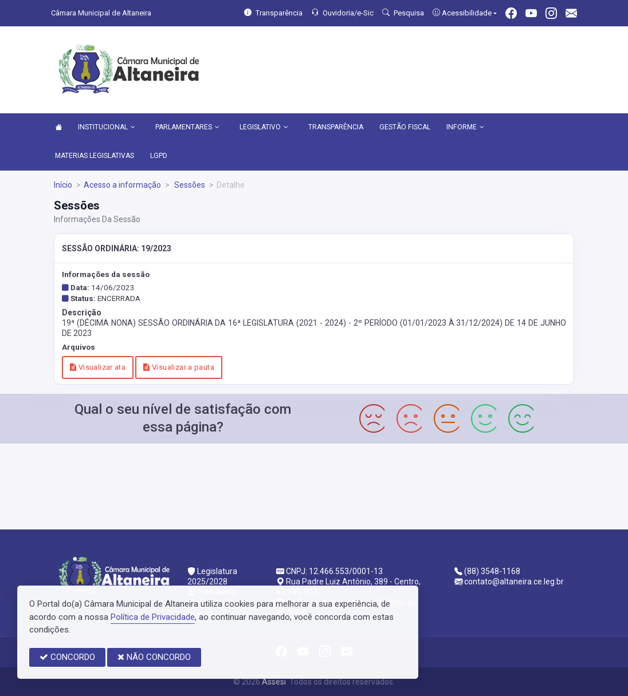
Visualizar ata (97, 367)
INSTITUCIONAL (106, 127)
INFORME (465, 127)
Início (63, 184)
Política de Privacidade (153, 617)
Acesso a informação (122, 184)
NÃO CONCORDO (154, 657)
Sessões (188, 184)
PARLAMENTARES (187, 127)
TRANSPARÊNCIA (335, 127)
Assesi (274, 681)
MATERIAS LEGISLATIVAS (94, 156)
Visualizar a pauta (178, 367)
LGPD (158, 156)
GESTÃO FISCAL (404, 127)
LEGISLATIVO (264, 127)
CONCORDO (67, 657)
